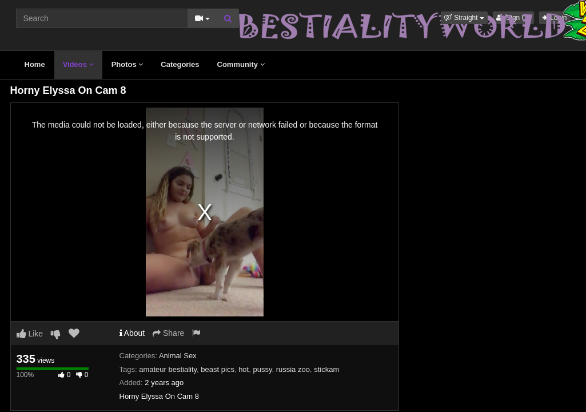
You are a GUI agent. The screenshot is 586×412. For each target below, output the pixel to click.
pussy (262, 369)
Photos (127, 64)
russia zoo (293, 369)
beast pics (217, 369)
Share (168, 333)
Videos (78, 64)
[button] (464, 17)
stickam (326, 369)
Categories (180, 64)
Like (30, 333)
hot (243, 369)
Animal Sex (178, 355)
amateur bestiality (168, 369)
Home (35, 64)
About (132, 333)
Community (241, 64)
